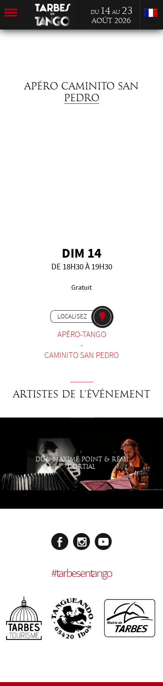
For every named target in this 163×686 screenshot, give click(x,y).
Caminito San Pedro (81, 355)
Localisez (72, 316)
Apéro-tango (81, 334)
